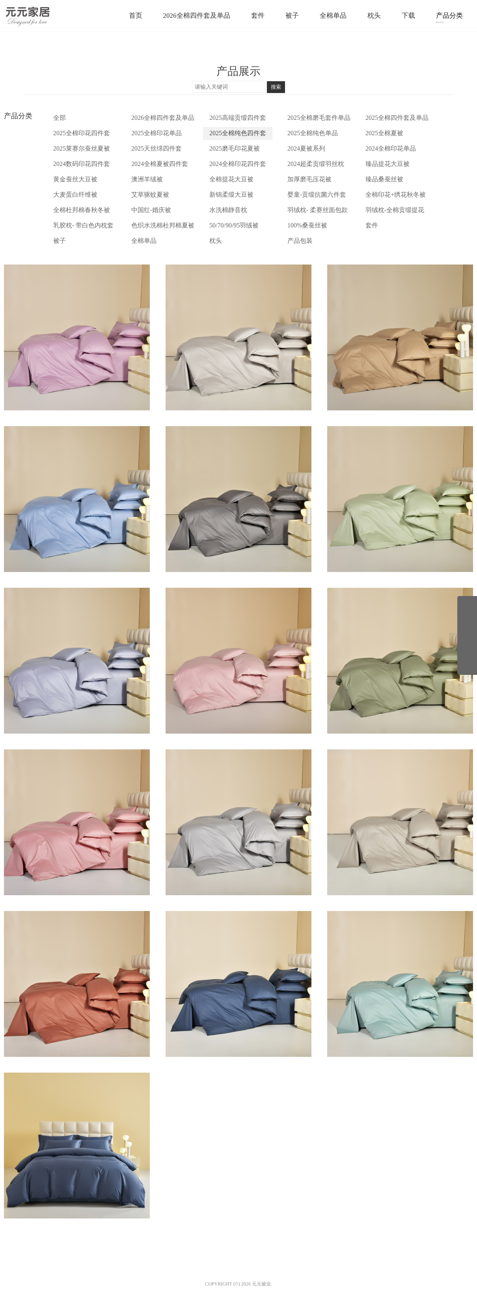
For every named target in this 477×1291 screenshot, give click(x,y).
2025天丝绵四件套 (156, 148)
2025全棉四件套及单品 (397, 117)
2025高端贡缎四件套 (237, 117)
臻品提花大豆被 (387, 163)
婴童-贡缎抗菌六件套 (316, 194)
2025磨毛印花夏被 (234, 148)
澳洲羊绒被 (147, 179)
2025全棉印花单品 (156, 133)
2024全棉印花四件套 (237, 163)
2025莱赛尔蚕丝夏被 (81, 148)
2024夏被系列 (306, 148)
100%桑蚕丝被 (307, 225)
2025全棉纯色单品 (312, 133)
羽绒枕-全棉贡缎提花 (394, 210)
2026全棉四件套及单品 (162, 117)
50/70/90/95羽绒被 (234, 225)
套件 (371, 225)
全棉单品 (144, 240)
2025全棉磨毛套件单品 (318, 117)
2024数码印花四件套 (81, 163)
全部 (59, 117)
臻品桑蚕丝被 (384, 179)
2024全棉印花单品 (390, 148)
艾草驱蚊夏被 (150, 194)
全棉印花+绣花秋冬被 (395, 194)
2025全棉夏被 (384, 133)
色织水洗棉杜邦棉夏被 (162, 225)
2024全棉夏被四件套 (159, 163)
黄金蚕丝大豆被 (75, 179)
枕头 (215, 240)
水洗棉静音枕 (228, 210)
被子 (59, 240)
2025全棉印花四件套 (81, 133)
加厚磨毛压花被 (309, 179)
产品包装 (300, 240)
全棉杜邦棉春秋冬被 (81, 210)
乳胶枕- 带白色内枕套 (83, 225)
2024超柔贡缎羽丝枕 (315, 163)
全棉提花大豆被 (231, 179)
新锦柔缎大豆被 (231, 194)
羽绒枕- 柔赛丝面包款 (317, 210)
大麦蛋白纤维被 (75, 194)
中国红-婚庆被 (151, 210)
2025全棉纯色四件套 (237, 133)
